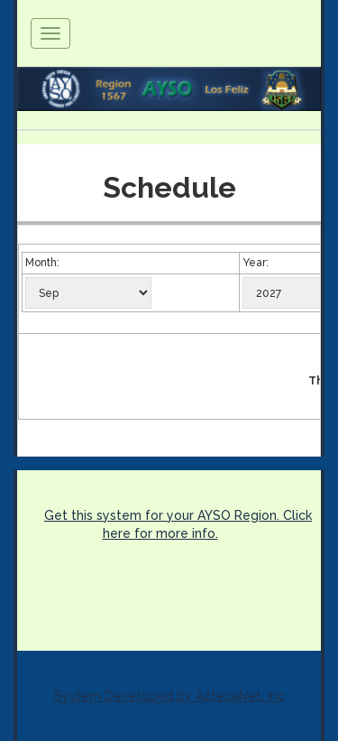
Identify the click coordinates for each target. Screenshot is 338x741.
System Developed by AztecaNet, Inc (169, 696)
